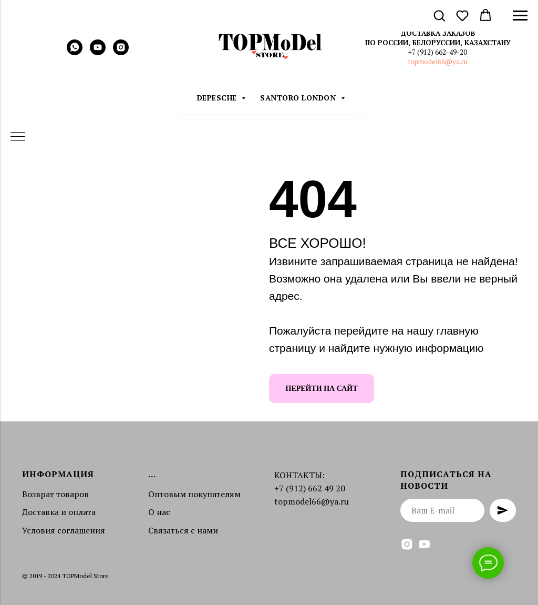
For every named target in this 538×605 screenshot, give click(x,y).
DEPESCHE (218, 98)
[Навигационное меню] (520, 16)
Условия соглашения (63, 530)
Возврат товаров (55, 494)
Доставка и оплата (59, 512)
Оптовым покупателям (194, 494)
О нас (159, 512)
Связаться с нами (183, 530)
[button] (439, 15)
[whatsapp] (74, 52)
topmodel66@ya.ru (438, 61)
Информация (58, 474)
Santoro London (299, 98)
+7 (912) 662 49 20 (309, 488)
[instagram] (121, 52)
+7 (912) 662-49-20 (437, 52)
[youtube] (98, 52)
